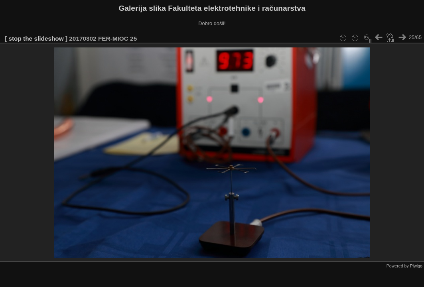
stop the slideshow (35, 38)
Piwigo (416, 265)
